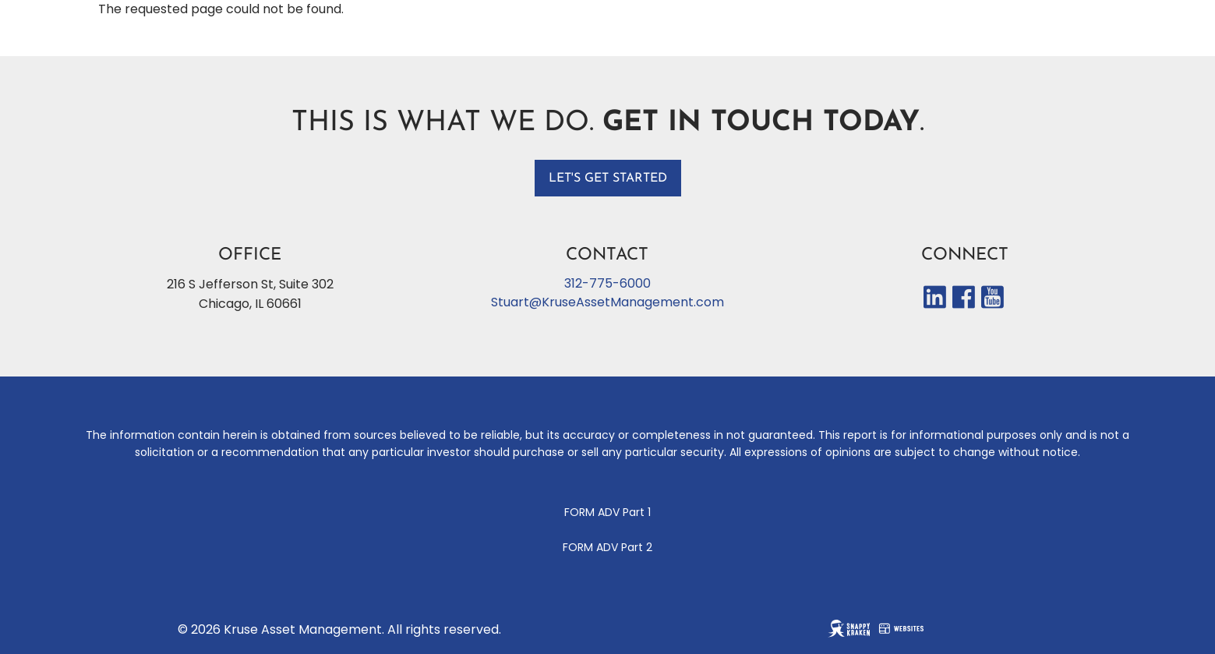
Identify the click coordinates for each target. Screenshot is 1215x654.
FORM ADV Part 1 (607, 512)
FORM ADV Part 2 (607, 547)
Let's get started (608, 178)
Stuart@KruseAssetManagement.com (607, 302)
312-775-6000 (607, 283)
